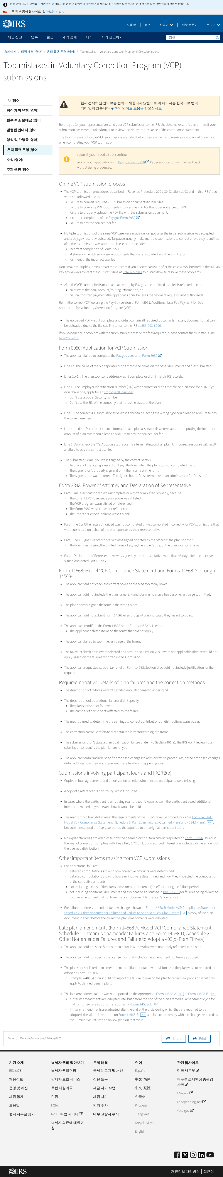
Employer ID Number (118, 392)
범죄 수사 (100, 1105)
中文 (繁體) (143, 1088)
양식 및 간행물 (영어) (22, 139)
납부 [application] (34, 37)
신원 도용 (100, 1079)
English (140, 1131)
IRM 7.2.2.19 (171, 892)
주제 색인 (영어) (18, 169)
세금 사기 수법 (104, 1088)
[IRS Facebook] (177, 1155)
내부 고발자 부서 (106, 1114)
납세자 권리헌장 (63, 1070)
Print (202, 1038)
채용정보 (16, 1079)
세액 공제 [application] (69, 37)
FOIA (54, 1105)
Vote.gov (185, 1110)
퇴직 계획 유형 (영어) (22, 110)
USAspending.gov (191, 1102)
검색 (217, 37)
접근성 (208, 1171)
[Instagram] (193, 1155)
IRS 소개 (15, 1070)
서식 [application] (89, 37)
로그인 (213, 25)
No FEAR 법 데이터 (66, 1114)
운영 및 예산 (18, 1088)
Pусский (141, 1105)
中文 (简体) (143, 1079)
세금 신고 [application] (15, 37)
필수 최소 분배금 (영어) (24, 120)
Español (140, 1070)
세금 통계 (16, 1096)
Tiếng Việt (142, 1114)
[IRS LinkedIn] (201, 1156)
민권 (54, 1096)
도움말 (131, 25)
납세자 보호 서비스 (65, 1079)
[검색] (193, 37)
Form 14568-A (170, 993)
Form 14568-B (202, 993)
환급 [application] (50, 37)
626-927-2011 (132, 272)
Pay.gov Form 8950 (133, 162)
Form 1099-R (194, 838)
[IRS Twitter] (185, 1156)
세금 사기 (100, 1096)
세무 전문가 (190, 25)
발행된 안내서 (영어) (22, 130)
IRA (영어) (13, 100)
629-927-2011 (69, 338)
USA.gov (185, 1093)
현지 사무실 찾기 (22, 1114)
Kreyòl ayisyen (145, 1122)
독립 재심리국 (62, 1088)
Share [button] (177, 1038)
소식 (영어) (15, 159)
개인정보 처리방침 (185, 1171)
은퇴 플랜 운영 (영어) (61, 52)
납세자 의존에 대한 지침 (67, 1125)
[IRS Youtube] (210, 1155)
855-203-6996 (151, 325)
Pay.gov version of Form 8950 (138, 355)
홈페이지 (10, 52)
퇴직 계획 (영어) (31, 52)
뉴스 (148, 25)
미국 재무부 (188, 1070)
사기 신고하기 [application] (112, 37)
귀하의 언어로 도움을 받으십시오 (136, 108)
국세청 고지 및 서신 (108, 1070)
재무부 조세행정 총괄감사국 (195, 1082)
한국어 (166, 25)
